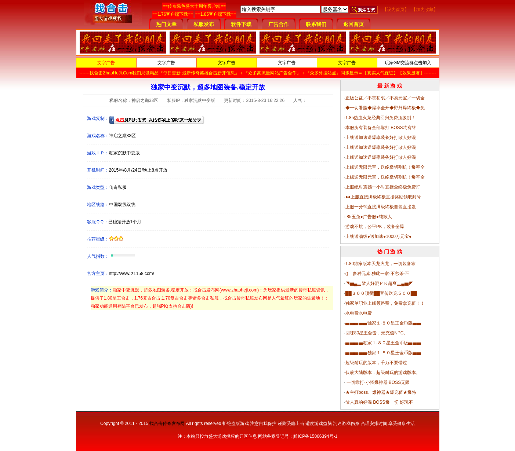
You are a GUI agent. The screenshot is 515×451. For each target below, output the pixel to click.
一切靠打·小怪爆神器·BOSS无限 (377, 382)
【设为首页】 (395, 9)
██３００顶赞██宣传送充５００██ (381, 293)
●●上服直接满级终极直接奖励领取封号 (383, 196)
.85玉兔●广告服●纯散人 (368, 216)
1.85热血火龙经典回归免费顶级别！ (380, 117)
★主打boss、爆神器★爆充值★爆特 (380, 392)
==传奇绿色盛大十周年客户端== (194, 6)
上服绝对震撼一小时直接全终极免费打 (382, 187)
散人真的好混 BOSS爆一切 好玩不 (379, 402)
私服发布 (203, 24)
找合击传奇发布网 (167, 423)
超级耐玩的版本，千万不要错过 (376, 362)
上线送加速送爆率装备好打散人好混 (380, 137)
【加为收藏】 (424, 9)
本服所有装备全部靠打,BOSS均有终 (380, 127)
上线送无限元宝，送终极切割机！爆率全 (385, 167)
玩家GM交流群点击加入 (408, 62)
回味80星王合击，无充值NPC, (375, 333)
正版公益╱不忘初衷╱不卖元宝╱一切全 (385, 97)
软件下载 (241, 24)
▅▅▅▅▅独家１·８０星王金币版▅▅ (383, 323)
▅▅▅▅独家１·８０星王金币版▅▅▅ (383, 342)
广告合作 (278, 24)
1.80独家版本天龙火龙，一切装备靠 (380, 263)
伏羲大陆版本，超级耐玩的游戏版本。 (382, 372)
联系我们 (316, 24)
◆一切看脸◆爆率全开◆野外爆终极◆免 (385, 107)
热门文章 (166, 24)
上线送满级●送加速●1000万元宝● (378, 236)
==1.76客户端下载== (172, 14)
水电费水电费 (358, 313)
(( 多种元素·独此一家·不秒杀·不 (377, 273)
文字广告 (106, 62)
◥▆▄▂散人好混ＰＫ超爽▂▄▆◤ (379, 283)
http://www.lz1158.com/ (131, 273)
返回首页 (353, 24)
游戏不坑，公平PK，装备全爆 (374, 226)
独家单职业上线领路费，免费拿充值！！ (385, 303)
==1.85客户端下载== (215, 14)
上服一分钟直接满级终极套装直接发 (380, 206)
